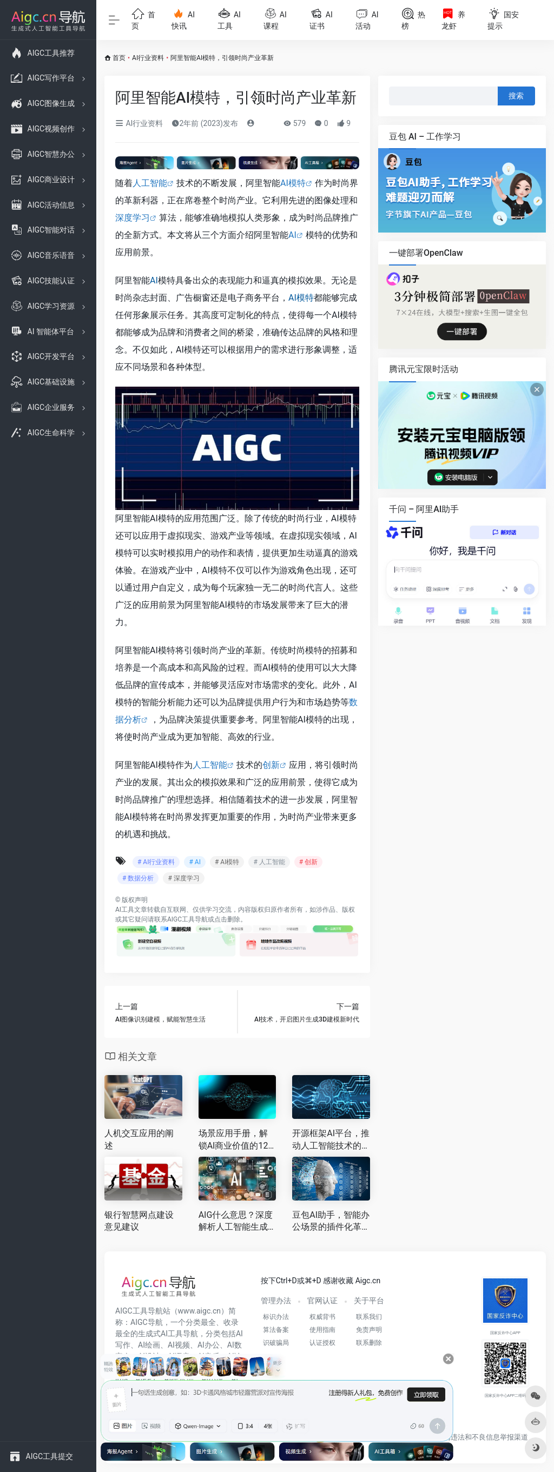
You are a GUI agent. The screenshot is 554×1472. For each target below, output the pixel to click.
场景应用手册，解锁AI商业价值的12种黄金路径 (233, 1140)
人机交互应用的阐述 (139, 1139)
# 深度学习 (183, 878)
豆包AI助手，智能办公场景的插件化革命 (331, 1222)
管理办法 (276, 1300)
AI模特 (293, 183)
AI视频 (179, 1345)
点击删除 (227, 919)
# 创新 (308, 862)
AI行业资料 (148, 58)
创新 (271, 765)
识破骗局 (276, 1343)
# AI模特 (227, 862)
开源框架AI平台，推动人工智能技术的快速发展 (331, 1140)
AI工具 (124, 909)
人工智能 (150, 183)
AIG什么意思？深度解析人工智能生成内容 (236, 1222)
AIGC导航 (146, 1322)
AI (292, 235)
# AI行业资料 (156, 862)
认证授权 (322, 1343)
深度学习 (132, 218)
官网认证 (322, 1300)
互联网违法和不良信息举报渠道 (479, 1437)
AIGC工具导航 (187, 919)
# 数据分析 (138, 878)
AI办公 (208, 1345)
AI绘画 (149, 1345)
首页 (119, 58)
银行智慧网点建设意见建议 (139, 1221)
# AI (194, 862)
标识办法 (276, 1317)
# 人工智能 (269, 862)
